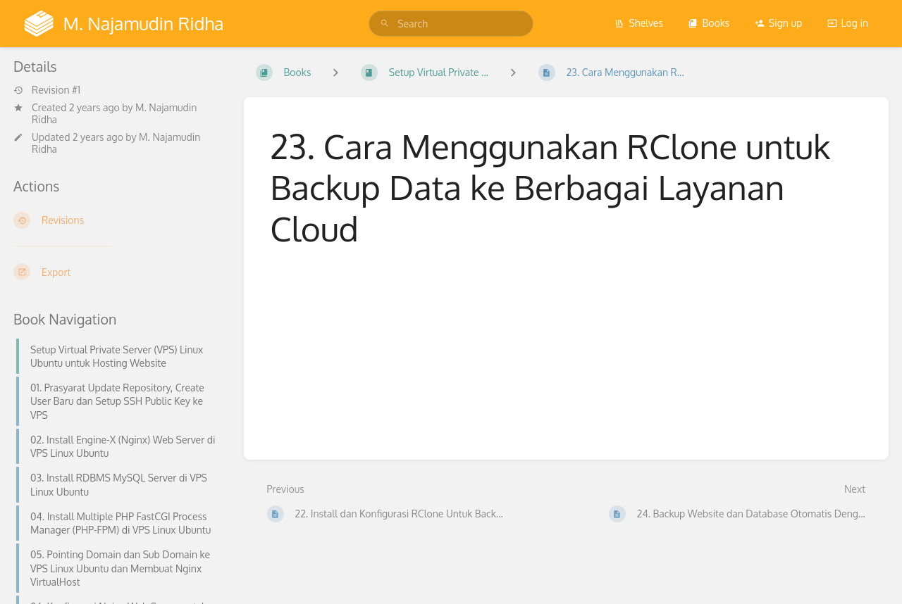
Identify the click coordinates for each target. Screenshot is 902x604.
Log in (847, 23)
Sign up (778, 23)
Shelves (638, 23)
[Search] (385, 24)
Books (708, 23)
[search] (451, 24)
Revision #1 (46, 90)
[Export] (117, 272)
